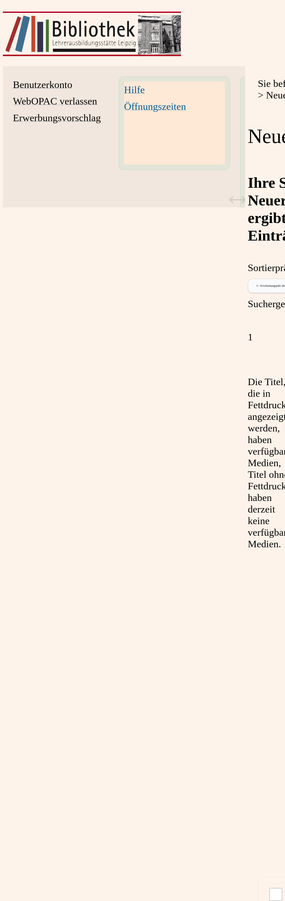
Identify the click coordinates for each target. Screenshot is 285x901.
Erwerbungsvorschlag (57, 117)
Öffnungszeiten (155, 106)
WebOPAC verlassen (55, 101)
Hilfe (134, 89)
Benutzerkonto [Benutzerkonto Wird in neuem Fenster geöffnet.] (42, 84)
